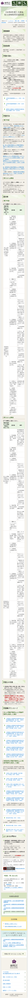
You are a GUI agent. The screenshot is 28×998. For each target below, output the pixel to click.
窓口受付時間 (6, 980)
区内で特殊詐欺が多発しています (13, 926)
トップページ (10, 20)
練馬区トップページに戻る (9, 990)
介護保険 (22, 20)
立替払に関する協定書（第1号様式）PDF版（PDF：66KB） (14, 774)
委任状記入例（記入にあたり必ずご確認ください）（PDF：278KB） (15, 830)
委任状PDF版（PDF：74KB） (13, 817)
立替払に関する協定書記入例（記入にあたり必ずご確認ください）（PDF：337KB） (15, 786)
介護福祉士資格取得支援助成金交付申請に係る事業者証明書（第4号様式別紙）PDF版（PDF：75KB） (15, 742)
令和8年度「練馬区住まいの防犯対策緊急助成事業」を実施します (13, 945)
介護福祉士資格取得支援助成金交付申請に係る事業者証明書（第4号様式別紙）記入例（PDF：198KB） (15, 755)
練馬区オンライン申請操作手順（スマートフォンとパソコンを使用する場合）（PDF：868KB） (13, 158)
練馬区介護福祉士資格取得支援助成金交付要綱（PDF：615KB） (15, 110)
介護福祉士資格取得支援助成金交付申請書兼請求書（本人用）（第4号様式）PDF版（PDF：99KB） (15, 720)
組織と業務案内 (7, 983)
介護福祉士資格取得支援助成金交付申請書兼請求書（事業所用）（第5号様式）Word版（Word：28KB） (15, 799)
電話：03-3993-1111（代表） (10, 977)
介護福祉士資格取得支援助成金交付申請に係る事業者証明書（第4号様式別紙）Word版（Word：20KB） (15, 749)
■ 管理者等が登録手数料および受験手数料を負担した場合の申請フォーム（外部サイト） (13, 168)
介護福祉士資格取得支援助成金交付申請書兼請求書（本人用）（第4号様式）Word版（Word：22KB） (15, 727)
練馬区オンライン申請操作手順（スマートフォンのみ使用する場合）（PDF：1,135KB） (14, 162)
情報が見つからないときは (12, 954)
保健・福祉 (17, 20)
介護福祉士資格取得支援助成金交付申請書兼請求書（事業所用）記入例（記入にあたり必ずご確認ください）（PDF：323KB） (15, 811)
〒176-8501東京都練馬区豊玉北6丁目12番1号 (11, 972)
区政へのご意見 (7, 987)
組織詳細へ (9, 884)
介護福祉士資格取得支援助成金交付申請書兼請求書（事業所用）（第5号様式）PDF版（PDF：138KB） (15, 792)
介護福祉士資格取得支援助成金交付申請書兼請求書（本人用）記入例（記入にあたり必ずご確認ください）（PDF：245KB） (15, 734)
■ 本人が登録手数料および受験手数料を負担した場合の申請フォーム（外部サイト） (13, 146)
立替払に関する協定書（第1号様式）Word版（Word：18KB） (14, 779)
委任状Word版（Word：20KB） (14, 825)
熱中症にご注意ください (11, 923)
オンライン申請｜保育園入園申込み (12, 942)
